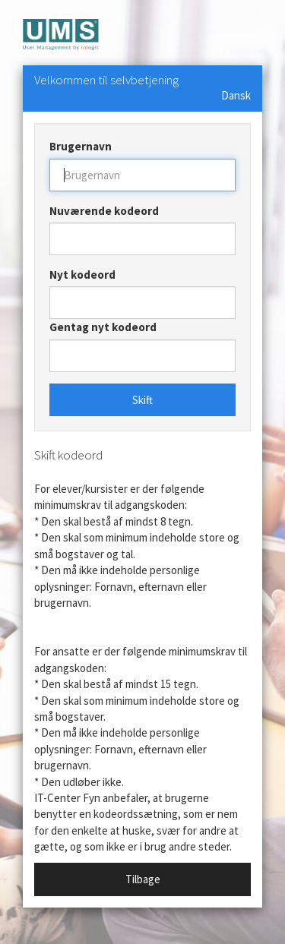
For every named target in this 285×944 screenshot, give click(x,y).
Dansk (236, 95)
